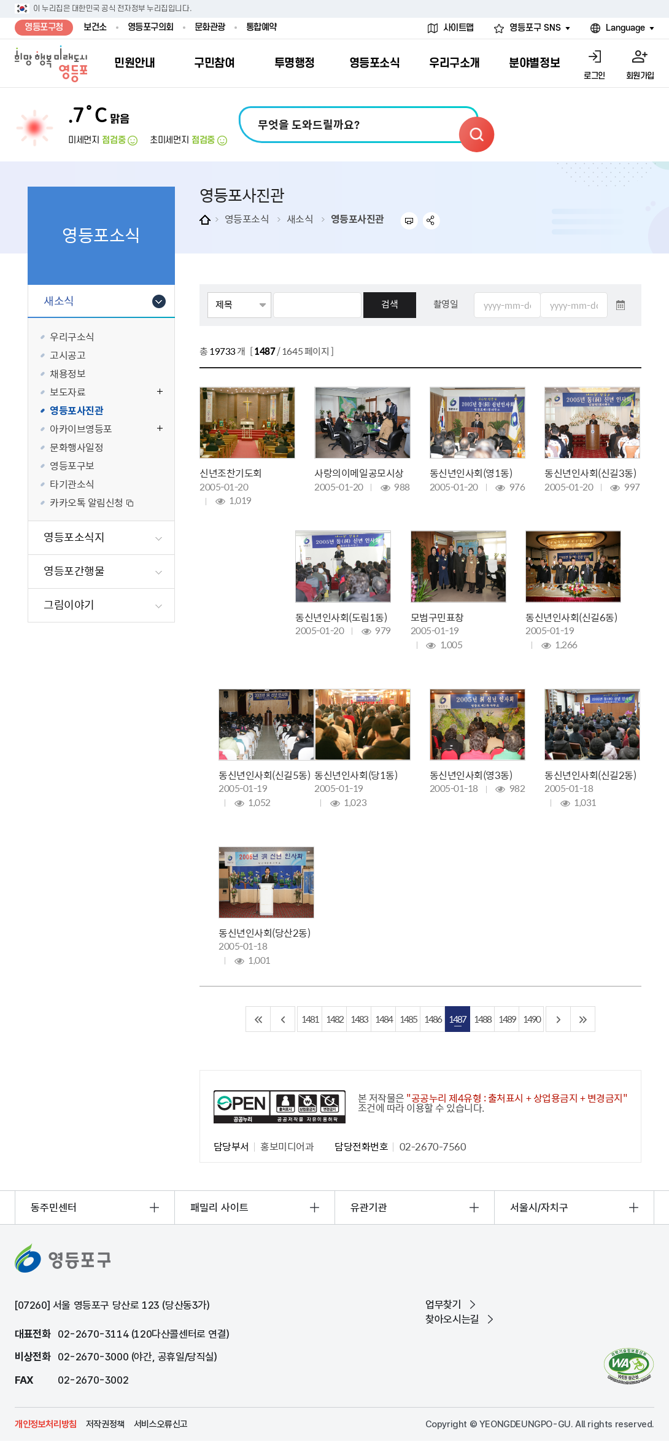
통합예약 (261, 27)
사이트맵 (458, 28)
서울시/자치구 (539, 1207)
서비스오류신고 (161, 1424)
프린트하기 (409, 221)
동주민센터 (54, 1207)
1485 (408, 1019)
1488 (482, 1019)
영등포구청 (44, 27)
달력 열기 (620, 305)
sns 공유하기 (432, 221)
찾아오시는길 (452, 1319)
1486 (432, 1019)
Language (625, 28)
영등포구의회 (151, 27)
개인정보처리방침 (46, 1424)
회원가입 (640, 75)
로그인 (594, 75)
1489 (507, 1019)
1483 (359, 1019)
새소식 (300, 218)
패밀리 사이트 (219, 1207)
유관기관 (368, 1207)
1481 (310, 1019)
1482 (334, 1019)
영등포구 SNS (535, 28)
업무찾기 (443, 1304)
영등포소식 (247, 218)
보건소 (95, 27)
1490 (531, 1019)
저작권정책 (105, 1424)
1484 (383, 1019)
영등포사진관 (357, 218)
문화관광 (210, 27)
